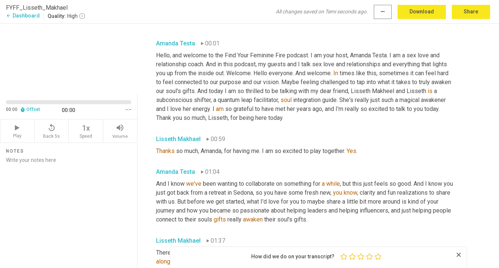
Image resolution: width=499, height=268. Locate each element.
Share (471, 12)
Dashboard (23, 16)
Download (421, 12)
